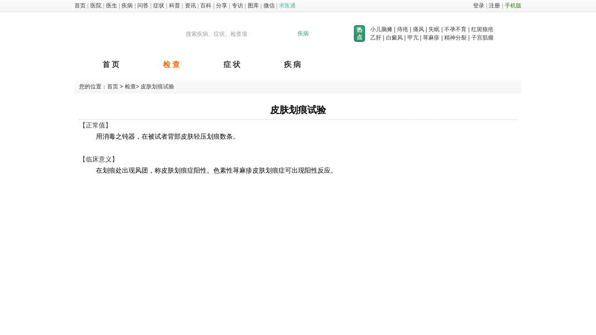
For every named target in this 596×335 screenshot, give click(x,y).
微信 (269, 5)
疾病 (127, 5)
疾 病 (292, 64)
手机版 (513, 5)
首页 (80, 5)
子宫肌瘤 (482, 37)
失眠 (434, 29)
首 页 (110, 64)
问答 (143, 5)
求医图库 (115, 34)
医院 (96, 5)
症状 (158, 5)
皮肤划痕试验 (157, 86)
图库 (253, 5)
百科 (205, 5)
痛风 (418, 29)
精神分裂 (455, 37)
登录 (478, 5)
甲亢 (413, 37)
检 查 (171, 64)
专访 (237, 5)
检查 (129, 86)
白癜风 (394, 37)
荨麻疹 (431, 37)
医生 (111, 5)
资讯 (190, 5)
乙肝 (375, 37)
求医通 (287, 5)
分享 (221, 5)
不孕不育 (455, 29)
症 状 (232, 64)
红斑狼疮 (482, 29)
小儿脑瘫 (381, 29)
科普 (174, 5)
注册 (494, 5)
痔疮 (402, 29)
